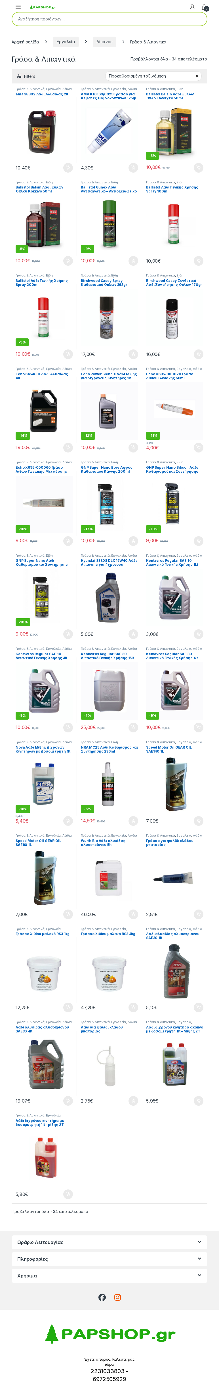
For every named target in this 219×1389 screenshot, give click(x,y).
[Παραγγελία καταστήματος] (153, 76)
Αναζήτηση (199, 19)
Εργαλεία (66, 41)
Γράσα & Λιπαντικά (30, 89)
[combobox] (101, 19)
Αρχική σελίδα (25, 41)
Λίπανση (104, 41)
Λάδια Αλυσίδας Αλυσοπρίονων (44, 90)
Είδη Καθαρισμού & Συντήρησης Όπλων (173, 90)
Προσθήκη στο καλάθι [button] (68, 168)
